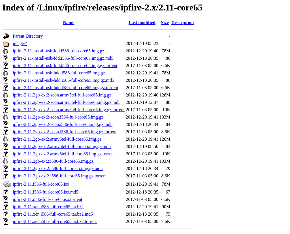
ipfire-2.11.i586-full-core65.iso (41, 184)
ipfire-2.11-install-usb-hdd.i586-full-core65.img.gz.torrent (65, 87)
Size (165, 22)
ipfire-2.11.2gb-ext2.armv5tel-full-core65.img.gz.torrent (64, 153)
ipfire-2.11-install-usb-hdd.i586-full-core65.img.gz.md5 (63, 80)
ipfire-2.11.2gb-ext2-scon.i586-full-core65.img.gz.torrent (64, 131)
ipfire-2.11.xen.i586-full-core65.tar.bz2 (48, 206)
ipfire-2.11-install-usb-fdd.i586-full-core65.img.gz (58, 50)
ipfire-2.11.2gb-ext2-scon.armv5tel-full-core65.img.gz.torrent (69, 109)
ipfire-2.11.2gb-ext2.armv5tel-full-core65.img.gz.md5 (62, 146)
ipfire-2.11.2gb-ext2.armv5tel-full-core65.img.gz (57, 139)
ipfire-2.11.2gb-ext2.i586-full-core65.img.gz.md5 (58, 168)
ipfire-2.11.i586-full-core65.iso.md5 (45, 192)
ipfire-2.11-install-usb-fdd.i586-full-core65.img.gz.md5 (63, 58)
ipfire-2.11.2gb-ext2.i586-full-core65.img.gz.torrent (60, 175)
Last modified (142, 22)
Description (182, 22)
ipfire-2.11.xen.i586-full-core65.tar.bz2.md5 (53, 214)
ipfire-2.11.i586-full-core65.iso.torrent (47, 199)
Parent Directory (28, 36)
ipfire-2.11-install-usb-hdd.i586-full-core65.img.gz (59, 72)
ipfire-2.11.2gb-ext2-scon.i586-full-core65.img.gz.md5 (62, 124)
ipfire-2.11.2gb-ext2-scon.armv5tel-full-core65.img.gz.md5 (67, 102)
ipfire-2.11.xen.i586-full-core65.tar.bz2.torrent (55, 221)
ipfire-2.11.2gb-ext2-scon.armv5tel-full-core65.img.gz (62, 95)
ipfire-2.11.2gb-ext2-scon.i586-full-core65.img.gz (58, 117)
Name (68, 22)
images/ (20, 43)
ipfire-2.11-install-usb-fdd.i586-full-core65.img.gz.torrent (65, 65)
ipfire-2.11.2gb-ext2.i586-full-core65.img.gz (53, 161)
